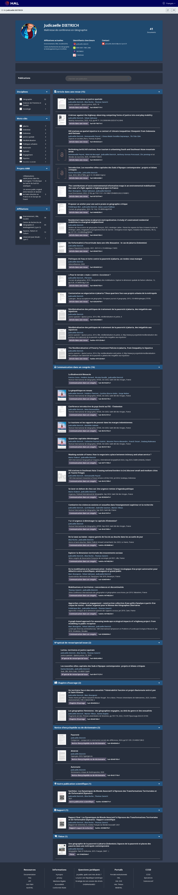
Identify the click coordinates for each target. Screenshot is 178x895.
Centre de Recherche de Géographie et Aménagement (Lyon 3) (32, 224)
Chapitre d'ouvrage (107, 682)
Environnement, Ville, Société (31, 217)
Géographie (27, 99)
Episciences (148, 878)
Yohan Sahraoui (91, 118)
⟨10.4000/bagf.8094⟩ (84, 232)
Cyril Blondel (90, 508)
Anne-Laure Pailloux (106, 207)
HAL (118, 878)
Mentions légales (59, 881)
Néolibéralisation (29, 140)
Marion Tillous (117, 508)
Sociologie (27, 109)
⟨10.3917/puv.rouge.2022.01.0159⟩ (135, 716)
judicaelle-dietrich (82, 44)
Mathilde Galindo (91, 425)
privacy (59, 878)
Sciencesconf (148, 881)
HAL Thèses (118, 884)
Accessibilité (59, 884)
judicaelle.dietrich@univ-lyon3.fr (116, 44)
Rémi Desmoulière (92, 409)
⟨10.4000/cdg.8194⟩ (105, 209)
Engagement (28, 155)
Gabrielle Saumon (103, 508)
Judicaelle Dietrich (103, 191)
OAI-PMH (29, 884)
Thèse (107, 836)
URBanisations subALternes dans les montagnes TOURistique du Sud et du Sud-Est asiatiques (32, 181)
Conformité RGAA (59, 888)
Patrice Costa (73, 377)
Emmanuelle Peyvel (92, 136)
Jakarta (25, 126)
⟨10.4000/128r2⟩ (138, 740)
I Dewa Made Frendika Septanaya (115, 136)
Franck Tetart (134, 441)
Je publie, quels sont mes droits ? (89, 874)
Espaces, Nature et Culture (30, 232)
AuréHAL (29, 888)
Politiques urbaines (30, 144)
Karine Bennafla (74, 173)
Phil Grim (88, 278)
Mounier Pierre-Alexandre (117, 441)
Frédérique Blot (74, 207)
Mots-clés (32, 118)
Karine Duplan (103, 714)
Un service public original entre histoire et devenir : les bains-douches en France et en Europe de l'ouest (32, 194)
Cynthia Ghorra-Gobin (108, 393)
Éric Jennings (146, 154)
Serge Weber (124, 393)
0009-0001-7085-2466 (83, 48)
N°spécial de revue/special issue (107, 642)
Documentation (30, 874)
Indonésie (26, 130)
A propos (59, 874)
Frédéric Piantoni (91, 393)
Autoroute (27, 148)
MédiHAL (118, 888)
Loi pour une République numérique (89, 878)
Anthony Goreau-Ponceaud (128, 154)
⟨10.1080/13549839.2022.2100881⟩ (116, 193)
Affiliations (32, 208)
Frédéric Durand (87, 377)
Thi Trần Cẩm (135, 136)
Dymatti (26, 151)
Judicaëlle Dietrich (75, 102)
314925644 (79, 55)
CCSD (148, 874)
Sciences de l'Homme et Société (32, 104)
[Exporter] (169, 10)
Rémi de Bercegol (93, 154)
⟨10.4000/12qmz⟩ (99, 175)
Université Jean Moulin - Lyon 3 (32, 238)
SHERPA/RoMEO (89, 884)
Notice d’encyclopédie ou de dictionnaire (107, 727)
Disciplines (32, 91)
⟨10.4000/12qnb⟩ (84, 671)
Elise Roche (89, 102)
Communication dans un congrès (107, 367)
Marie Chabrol (74, 457)
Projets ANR (32, 168)
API (29, 881)
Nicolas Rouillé (101, 377)
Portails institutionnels (118, 874)
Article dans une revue (107, 91)
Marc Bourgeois (74, 191)
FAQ (29, 878)
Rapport (107, 810)
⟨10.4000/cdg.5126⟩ (82, 282)
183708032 (79, 51)
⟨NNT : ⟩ (106, 851)
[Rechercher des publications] (130, 78)
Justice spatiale (28, 137)
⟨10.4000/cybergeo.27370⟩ (141, 298)
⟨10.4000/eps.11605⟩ (109, 248)
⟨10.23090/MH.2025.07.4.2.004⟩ (111, 120)
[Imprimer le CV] (174, 10)
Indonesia (26, 133)
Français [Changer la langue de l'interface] (170, 3)
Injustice (26, 158)
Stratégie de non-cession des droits (89, 881)
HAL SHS (118, 881)
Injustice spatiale (29, 162)
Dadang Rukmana (148, 441)
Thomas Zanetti (101, 102)
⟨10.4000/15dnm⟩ (95, 157)
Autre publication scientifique (107, 783)
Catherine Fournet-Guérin (95, 441)
